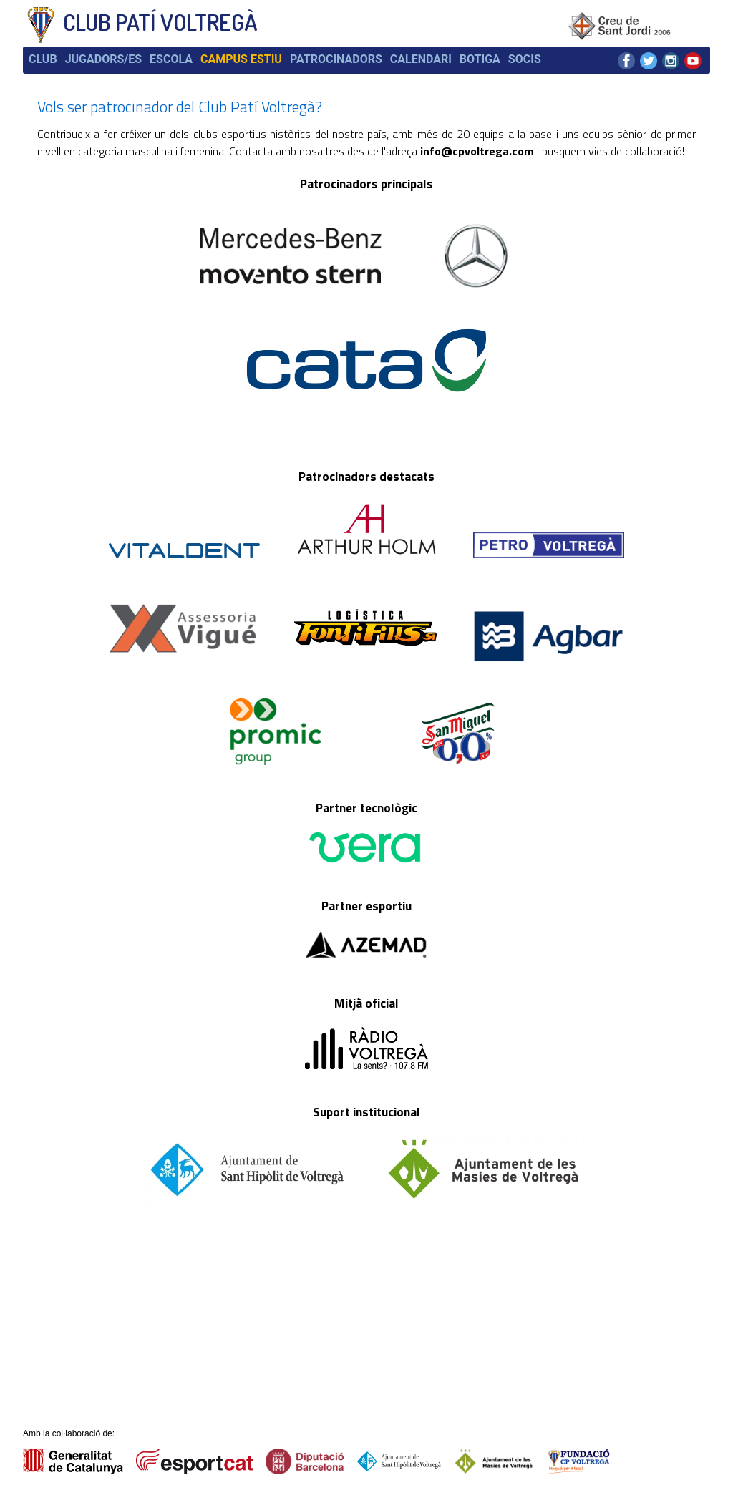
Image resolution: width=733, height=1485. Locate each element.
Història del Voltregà (222, 1310)
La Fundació (204, 1338)
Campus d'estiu (211, 1352)
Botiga (480, 59)
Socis (524, 59)
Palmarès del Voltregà (225, 1324)
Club (43, 59)
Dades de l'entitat (216, 1296)
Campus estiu (241, 59)
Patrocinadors (336, 59)
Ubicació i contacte (323, 1296)
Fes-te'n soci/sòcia (220, 1366)
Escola (171, 59)
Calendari (421, 59)
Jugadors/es (103, 59)
